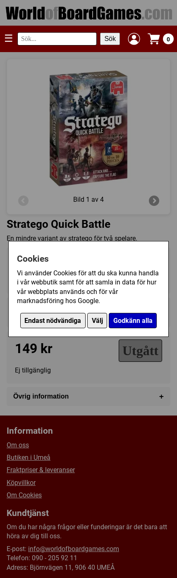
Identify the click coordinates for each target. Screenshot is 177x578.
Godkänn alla (133, 321)
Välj (97, 321)
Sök (110, 38)
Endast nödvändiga (52, 321)
